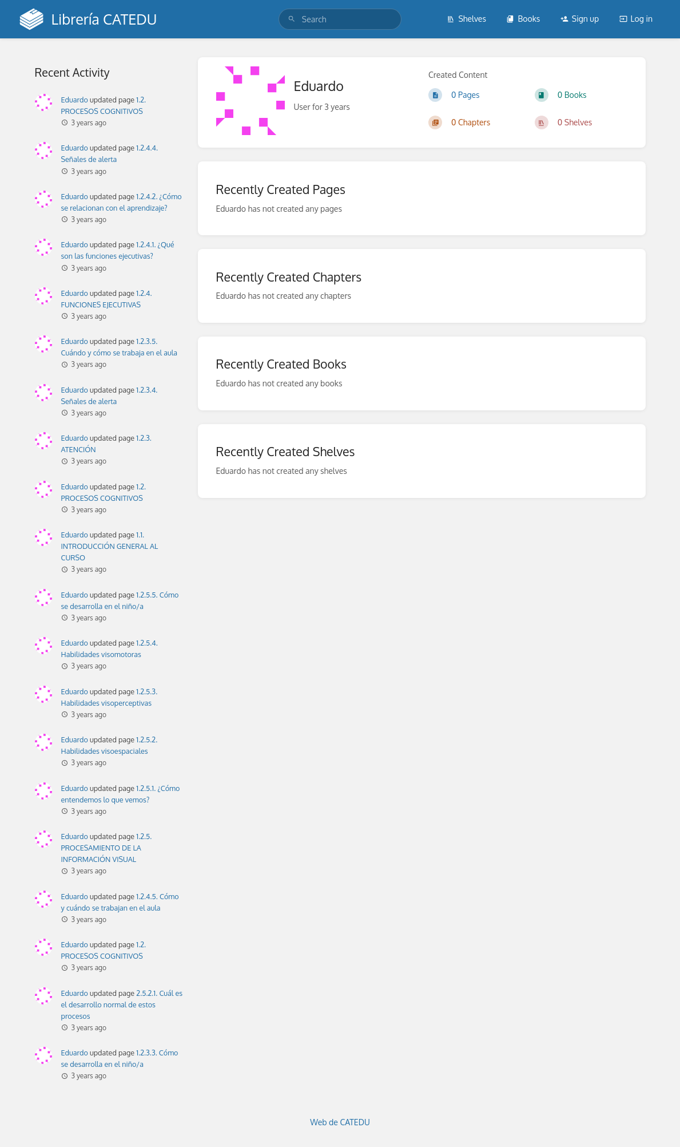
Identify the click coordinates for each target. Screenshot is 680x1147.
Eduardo (74, 99)
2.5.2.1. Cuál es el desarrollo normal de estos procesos (122, 1004)
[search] (340, 19)
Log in (636, 18)
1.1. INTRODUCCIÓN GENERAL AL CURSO (109, 546)
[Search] (292, 19)
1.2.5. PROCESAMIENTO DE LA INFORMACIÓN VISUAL (106, 848)
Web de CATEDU (340, 1122)
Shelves (466, 18)
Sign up (579, 18)
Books (523, 18)
